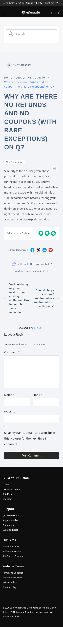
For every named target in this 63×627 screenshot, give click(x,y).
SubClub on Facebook (14, 556)
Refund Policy (10, 582)
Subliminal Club (11, 546)
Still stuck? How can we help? (31, 264)
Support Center (35, 3)
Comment (11, 352)
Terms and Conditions (14, 572)
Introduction (38, 77)
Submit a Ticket (10, 529)
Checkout (7, 498)
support (21, 77)
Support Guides (10, 520)
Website (9, 412)
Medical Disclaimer (12, 577)
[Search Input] (34, 33)
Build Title (8, 494)
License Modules (11, 489)
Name (9, 395)
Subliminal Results (12, 551)
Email (37, 395)
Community (8, 525)
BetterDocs (38, 327)
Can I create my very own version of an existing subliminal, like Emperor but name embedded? (16, 298)
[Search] (53, 12)
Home (8, 77)
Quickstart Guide (11, 515)
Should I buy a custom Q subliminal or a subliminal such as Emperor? (46, 298)
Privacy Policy (9, 587)
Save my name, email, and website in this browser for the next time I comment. (29, 438)
